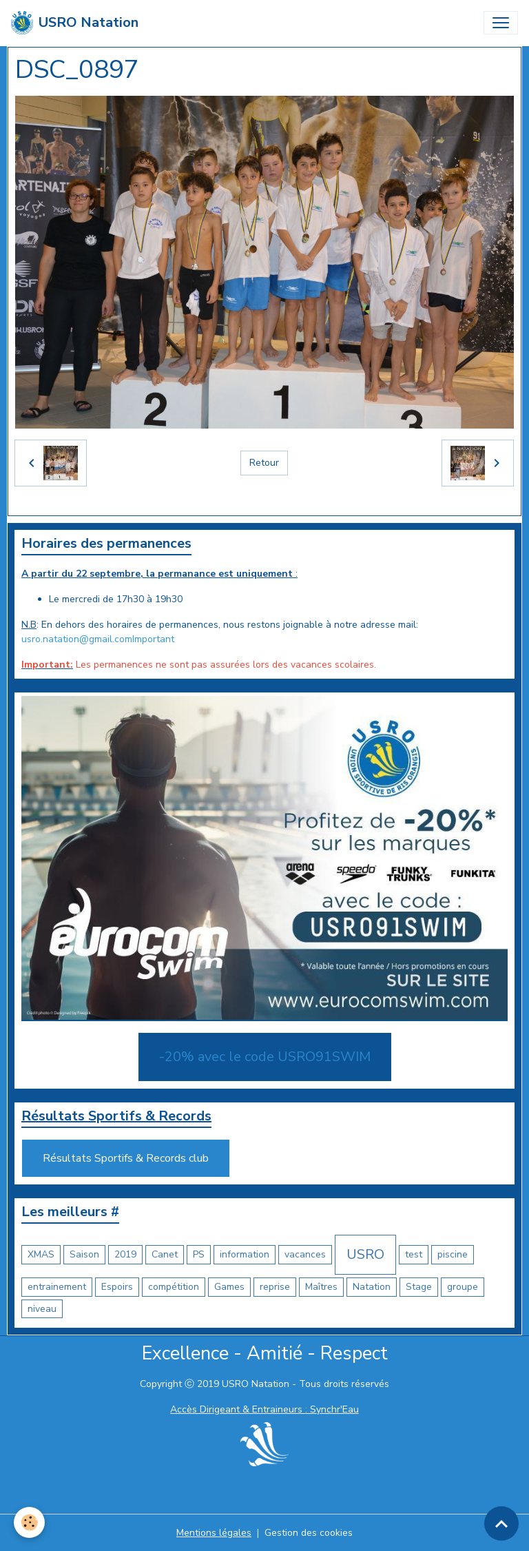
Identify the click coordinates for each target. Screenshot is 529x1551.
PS (199, 1254)
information (244, 1254)
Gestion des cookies (308, 1532)
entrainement (57, 1286)
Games (229, 1286)
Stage (419, 1286)
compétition (173, 1286)
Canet (165, 1254)
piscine (452, 1254)
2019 (125, 1254)
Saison (84, 1254)
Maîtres (321, 1286)
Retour (264, 462)
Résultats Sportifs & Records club (126, 1158)
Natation (372, 1286)
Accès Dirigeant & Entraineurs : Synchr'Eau (264, 1409)
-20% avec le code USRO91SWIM (265, 1056)
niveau (42, 1308)
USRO (365, 1254)
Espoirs (117, 1286)
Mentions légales (213, 1532)
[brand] (74, 22)
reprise (275, 1286)
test (413, 1254)
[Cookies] (29, 1522)
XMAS (41, 1254)
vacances (305, 1254)
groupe (462, 1286)
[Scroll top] (501, 1523)
